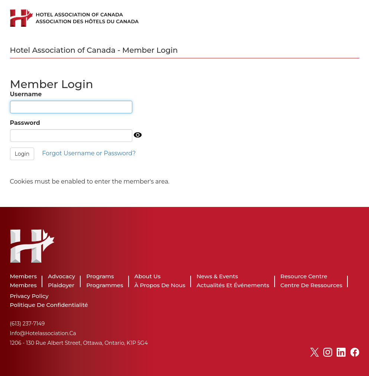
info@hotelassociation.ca (43, 333)
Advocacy (61, 276)
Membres (23, 285)
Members (23, 276)
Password (25, 122)
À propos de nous (160, 285)
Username (26, 94)
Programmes (104, 285)
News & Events (217, 276)
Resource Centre (304, 276)
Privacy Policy (29, 295)
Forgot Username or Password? (89, 153)
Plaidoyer (61, 285)
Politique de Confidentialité (49, 304)
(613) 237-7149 (27, 323)
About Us (148, 276)
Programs (100, 276)
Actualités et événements (233, 285)
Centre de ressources (312, 285)
